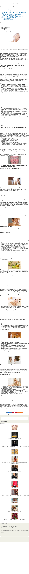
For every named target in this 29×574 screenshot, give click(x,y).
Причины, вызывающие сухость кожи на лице (9, 15)
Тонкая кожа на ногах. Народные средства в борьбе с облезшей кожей (12, 16)
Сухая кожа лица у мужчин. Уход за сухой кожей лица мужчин (12, 14)
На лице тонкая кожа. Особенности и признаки (9, 9)
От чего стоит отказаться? (6, 18)
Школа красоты (14, 3)
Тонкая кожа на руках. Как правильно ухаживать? (9, 17)
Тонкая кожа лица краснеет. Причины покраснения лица (10, 11)
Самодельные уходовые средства (8, 19)
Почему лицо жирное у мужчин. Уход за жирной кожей (9, 526)
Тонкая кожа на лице (4, 316)
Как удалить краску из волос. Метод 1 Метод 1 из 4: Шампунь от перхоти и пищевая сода (14, 530)
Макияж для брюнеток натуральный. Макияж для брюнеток (10, 527)
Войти (26, 0)
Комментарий (3, 416)
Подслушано (17, 4)
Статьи (14, 4)
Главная (10, 4)
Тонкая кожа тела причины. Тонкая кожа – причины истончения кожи (12, 10)
